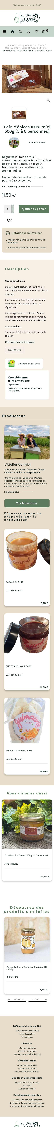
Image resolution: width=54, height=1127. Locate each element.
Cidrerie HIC (12, 977)
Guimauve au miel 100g (19, 750)
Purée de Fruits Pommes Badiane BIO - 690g (26, 968)
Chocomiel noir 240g (19, 666)
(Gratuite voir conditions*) (33, 247)
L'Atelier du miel (14, 590)
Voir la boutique (27, 503)
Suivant (35, 999)
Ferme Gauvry (11, 863)
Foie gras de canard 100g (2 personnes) (26, 855)
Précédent (19, 999)
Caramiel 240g (14, 582)
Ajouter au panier (34, 209)
